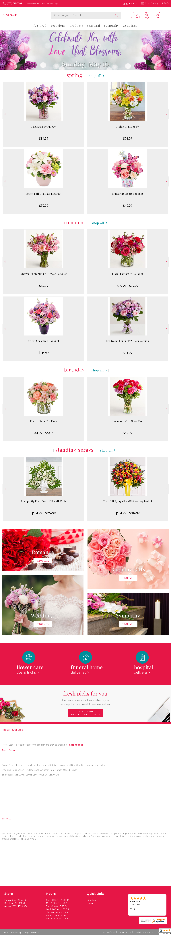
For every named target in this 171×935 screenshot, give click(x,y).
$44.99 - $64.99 (43, 433)
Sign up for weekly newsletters (85, 713)
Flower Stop (9, 14)
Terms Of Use (108, 932)
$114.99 (44, 353)
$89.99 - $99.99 (127, 286)
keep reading (76, 744)
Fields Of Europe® (127, 126)
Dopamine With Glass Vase (127, 421)
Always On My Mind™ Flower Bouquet (43, 273)
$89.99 (43, 286)
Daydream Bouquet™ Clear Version (127, 341)
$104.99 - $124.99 (44, 513)
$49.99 (127, 206)
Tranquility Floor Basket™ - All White (44, 501)
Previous (4, 114)
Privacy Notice (124, 932)
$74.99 (127, 138)
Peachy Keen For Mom (43, 421)
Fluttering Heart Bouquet (127, 193)
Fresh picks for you (85, 698)
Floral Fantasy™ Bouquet (127, 273)
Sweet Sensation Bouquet (43, 341)
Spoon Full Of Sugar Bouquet (43, 193)
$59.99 (43, 206)
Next (166, 114)
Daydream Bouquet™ (44, 126)
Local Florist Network (143, 932)
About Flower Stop (12, 729)
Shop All (95, 75)
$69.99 (127, 433)
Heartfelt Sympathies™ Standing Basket (127, 501)
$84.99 (43, 138)
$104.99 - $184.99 (128, 513)
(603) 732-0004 (14, 3)
